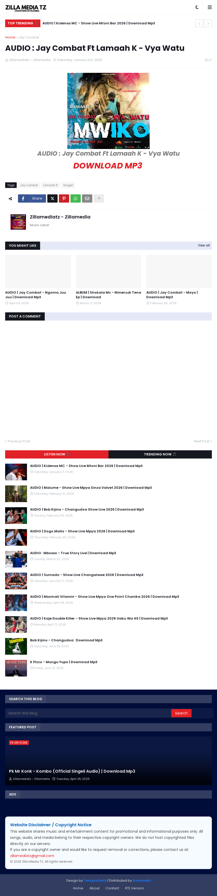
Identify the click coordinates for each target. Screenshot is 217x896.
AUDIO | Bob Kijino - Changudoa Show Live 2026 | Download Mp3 (87, 509)
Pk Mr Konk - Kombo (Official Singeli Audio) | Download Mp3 (72, 771)
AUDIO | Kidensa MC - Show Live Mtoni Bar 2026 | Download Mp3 (98, 23)
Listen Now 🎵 (57, 454)
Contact (112, 888)
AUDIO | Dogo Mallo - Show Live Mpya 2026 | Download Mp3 (82, 531)
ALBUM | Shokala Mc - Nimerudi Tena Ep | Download (108, 295)
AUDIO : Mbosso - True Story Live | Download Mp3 (73, 553)
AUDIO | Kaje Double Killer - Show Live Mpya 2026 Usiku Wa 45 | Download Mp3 (99, 618)
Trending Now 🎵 (160, 454)
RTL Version (134, 888)
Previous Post (19, 441)
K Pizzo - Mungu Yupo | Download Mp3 (63, 662)
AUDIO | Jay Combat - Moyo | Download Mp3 (172, 295)
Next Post (201, 441)
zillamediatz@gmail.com (32, 855)
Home (10, 37)
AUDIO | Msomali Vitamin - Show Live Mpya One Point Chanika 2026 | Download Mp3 (104, 596)
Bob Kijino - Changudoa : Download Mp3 (66, 640)
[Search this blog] (88, 713)
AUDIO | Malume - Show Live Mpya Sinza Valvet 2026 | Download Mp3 (91, 487)
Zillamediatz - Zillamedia (60, 217)
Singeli (68, 185)
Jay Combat (29, 37)
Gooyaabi (142, 880)
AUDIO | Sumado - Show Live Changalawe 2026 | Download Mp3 (86, 575)
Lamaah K (50, 185)
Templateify (95, 880)
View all (204, 245)
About (94, 888)
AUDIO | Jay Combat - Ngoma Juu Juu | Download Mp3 (35, 295)
